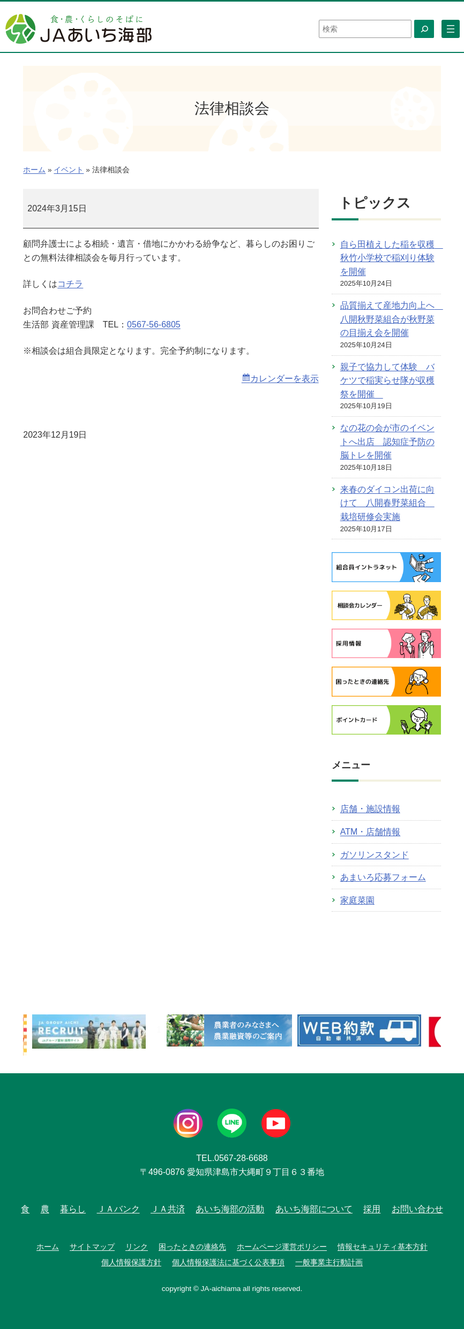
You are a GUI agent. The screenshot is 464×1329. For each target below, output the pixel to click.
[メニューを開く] (450, 29)
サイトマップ (92, 1246)
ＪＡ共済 (168, 1208)
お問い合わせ (417, 1208)
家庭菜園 (357, 900)
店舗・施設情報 (370, 808)
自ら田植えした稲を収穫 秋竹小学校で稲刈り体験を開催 (391, 258)
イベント (69, 170)
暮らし (73, 1208)
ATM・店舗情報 (370, 831)
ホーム (34, 170)
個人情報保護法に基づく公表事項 (228, 1262)
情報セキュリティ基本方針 (383, 1246)
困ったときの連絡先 (192, 1246)
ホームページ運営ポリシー (282, 1246)
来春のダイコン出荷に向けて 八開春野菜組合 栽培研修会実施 (387, 503)
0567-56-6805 (154, 324)
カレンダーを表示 (284, 378)
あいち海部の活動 (230, 1208)
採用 (371, 1208)
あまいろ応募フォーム (383, 877)
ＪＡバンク (118, 1208)
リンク (136, 1246)
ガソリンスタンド (374, 854)
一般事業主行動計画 (329, 1262)
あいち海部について (314, 1208)
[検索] (424, 29)
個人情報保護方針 (131, 1262)
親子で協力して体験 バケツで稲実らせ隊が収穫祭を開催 (387, 380)
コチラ (70, 283)
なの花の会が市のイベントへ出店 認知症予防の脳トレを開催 (387, 441)
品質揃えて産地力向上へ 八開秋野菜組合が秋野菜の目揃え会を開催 (391, 319)
